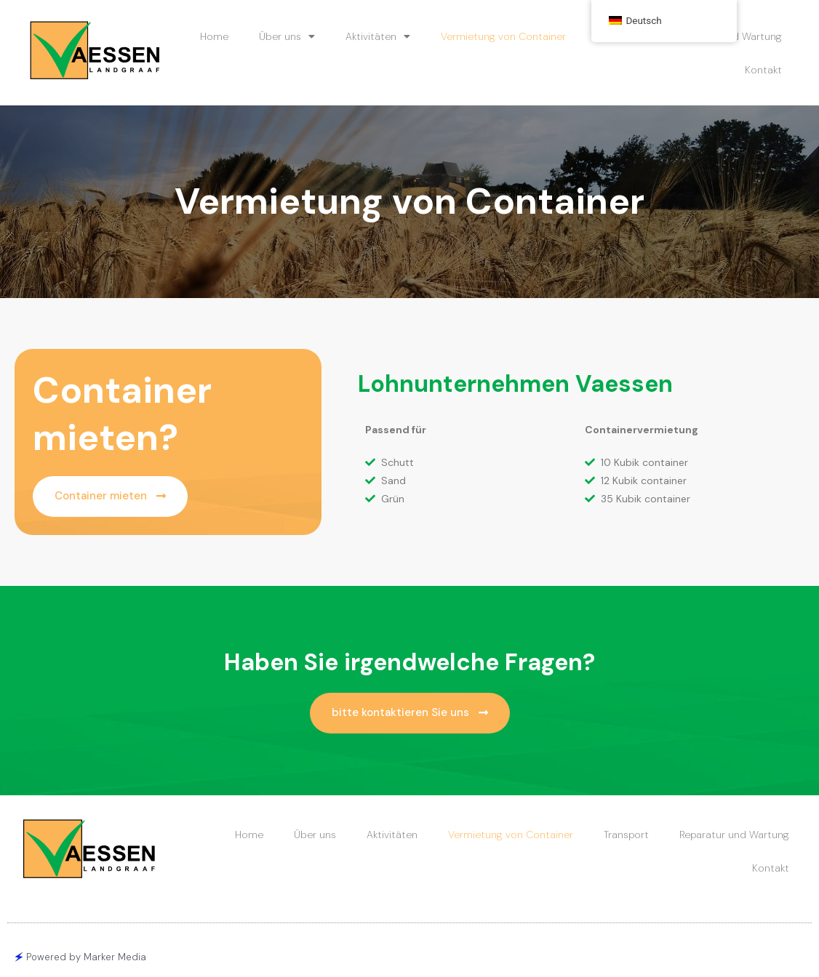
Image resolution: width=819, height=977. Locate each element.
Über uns (287, 36)
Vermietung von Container (503, 36)
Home (214, 36)
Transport (626, 834)
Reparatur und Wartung (734, 834)
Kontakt (763, 69)
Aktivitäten (377, 36)
